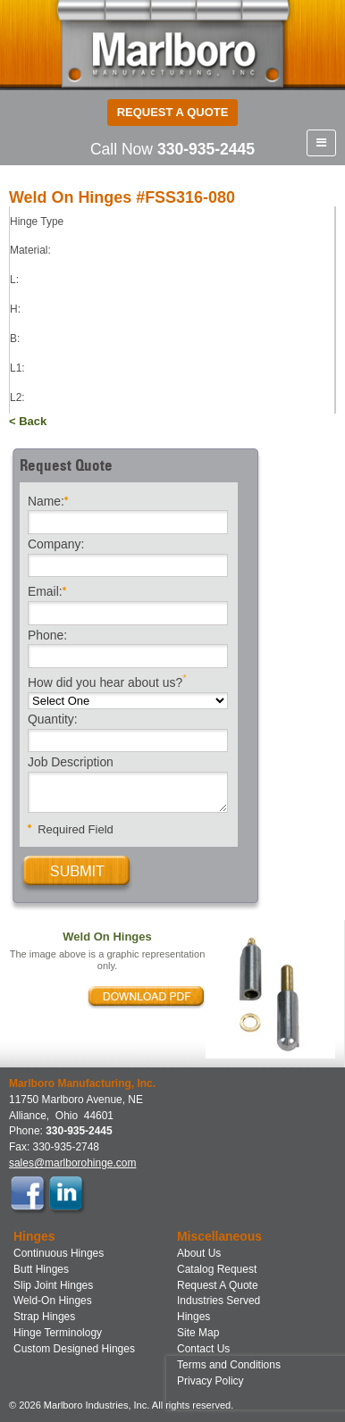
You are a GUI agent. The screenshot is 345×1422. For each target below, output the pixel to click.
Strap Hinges (44, 1316)
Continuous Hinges (58, 1253)
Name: (48, 499)
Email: (47, 589)
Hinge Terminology (57, 1332)
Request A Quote (217, 1285)
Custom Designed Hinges (74, 1349)
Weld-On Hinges (52, 1300)
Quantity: (53, 720)
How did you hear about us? (107, 681)
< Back (27, 421)
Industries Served (218, 1300)
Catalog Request (217, 1269)
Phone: (47, 636)
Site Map (198, 1332)
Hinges (193, 1316)
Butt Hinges (41, 1269)
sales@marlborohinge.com (72, 1163)
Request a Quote (173, 112)
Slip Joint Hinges (53, 1285)
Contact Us (203, 1349)
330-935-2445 (206, 149)
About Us (199, 1253)
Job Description (71, 763)
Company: (56, 545)
